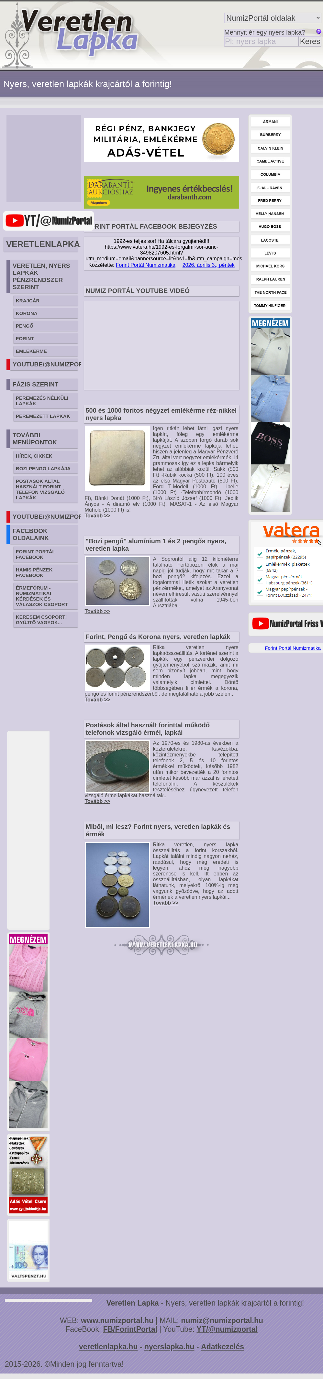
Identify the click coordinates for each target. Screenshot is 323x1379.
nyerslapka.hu (169, 1346)
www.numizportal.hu (117, 1320)
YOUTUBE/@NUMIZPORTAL (54, 364)
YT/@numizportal (227, 1329)
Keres (310, 41)
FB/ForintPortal (130, 1329)
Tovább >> (97, 515)
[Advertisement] (52, 158)
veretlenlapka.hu (108, 1346)
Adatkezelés (222, 1346)
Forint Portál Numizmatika (145, 265)
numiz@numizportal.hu (222, 1320)
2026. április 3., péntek (209, 265)
